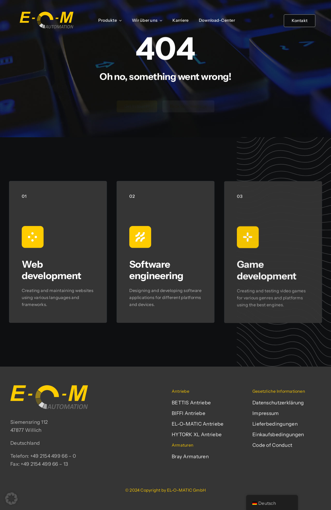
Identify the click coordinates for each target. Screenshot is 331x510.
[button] (11, 498)
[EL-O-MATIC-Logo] (47, 11)
